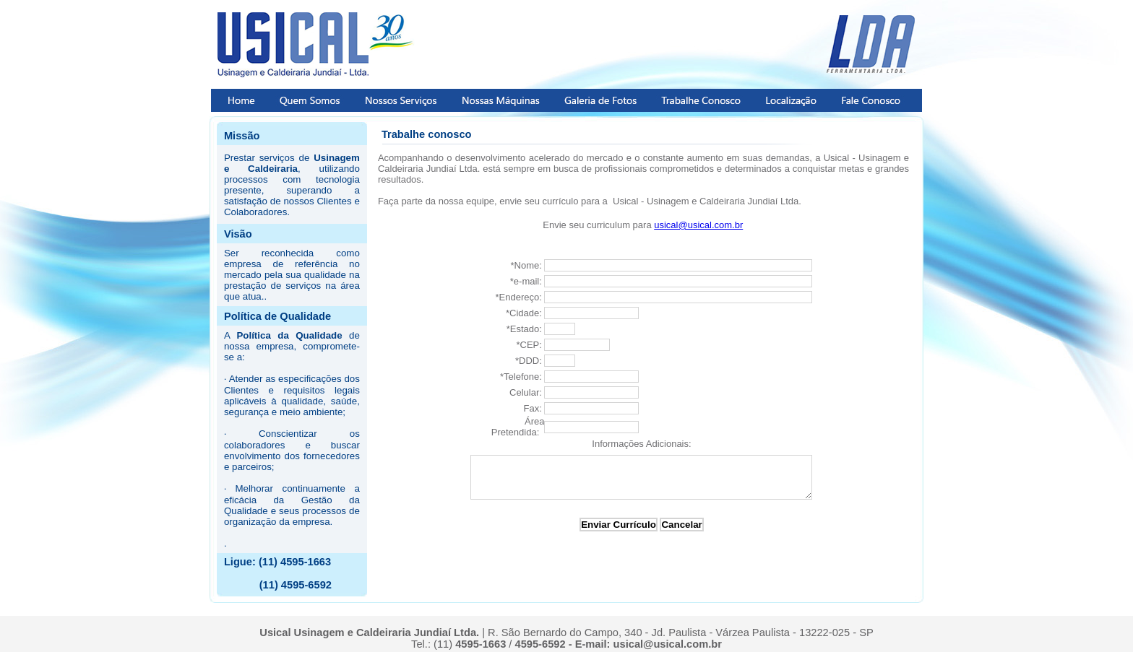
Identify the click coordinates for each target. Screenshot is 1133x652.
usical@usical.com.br (698, 224)
